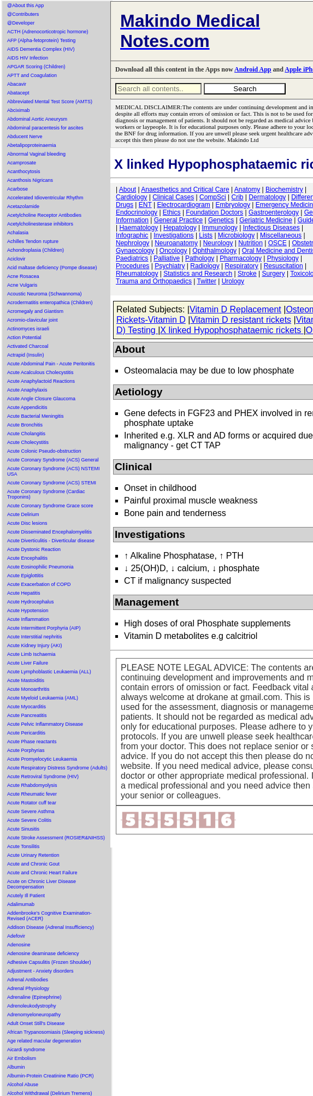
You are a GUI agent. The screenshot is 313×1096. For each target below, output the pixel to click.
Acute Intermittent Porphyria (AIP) (44, 628)
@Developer (20, 23)
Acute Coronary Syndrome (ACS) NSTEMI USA (53, 471)
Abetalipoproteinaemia (31, 145)
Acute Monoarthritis (28, 689)
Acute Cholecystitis (28, 442)
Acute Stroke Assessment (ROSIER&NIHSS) (56, 837)
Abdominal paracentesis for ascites (45, 128)
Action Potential (24, 337)
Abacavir (16, 84)
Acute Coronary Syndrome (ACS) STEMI (51, 482)
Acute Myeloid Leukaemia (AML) (42, 698)
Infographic (132, 235)
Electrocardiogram (183, 205)
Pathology (199, 258)
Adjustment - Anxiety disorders (40, 971)
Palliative (166, 258)
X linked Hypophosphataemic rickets (231, 330)
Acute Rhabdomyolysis (32, 785)
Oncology (173, 250)
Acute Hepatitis (23, 593)
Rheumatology (137, 273)
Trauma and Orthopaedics (154, 281)
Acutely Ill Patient (26, 895)
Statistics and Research (197, 273)
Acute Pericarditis (26, 733)
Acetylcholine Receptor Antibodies (44, 215)
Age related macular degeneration (44, 1041)
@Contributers (23, 14)
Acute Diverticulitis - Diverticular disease (51, 540)
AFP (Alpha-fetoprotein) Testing (41, 40)
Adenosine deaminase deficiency (43, 953)
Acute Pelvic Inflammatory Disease (45, 724)
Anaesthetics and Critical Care (185, 189)
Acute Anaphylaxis (27, 390)
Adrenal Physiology (28, 988)
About (127, 189)
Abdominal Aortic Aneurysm (37, 119)
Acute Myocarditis (26, 706)
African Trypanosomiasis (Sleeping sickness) (56, 1032)
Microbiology (236, 235)
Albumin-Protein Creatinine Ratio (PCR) (50, 1076)
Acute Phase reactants (32, 741)
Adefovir (16, 936)
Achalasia (17, 232)
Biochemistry (284, 189)
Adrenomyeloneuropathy (34, 1014)
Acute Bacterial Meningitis (35, 416)
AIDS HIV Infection (27, 58)
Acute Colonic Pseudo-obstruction (44, 451)
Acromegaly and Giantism (35, 311)
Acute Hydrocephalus (30, 602)
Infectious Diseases (271, 228)
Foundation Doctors (214, 212)
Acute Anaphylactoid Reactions (41, 381)
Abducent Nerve (25, 136)
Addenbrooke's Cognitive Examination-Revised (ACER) (49, 915)
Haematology (138, 228)
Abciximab (18, 110)
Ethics (172, 212)
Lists (205, 235)
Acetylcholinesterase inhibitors (40, 224)
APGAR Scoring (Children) (36, 66)
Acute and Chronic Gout (33, 864)
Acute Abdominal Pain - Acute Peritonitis (51, 363)
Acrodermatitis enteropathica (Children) (50, 302)
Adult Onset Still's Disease (35, 1023)
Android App (252, 69)
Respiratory (241, 266)
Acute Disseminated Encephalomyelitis (49, 532)
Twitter (206, 281)
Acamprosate (21, 162)
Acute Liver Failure (27, 663)
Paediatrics (132, 258)
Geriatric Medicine (265, 220)
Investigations (173, 235)
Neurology (218, 243)
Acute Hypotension (28, 610)
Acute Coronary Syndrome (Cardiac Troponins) (46, 494)
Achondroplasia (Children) (35, 250)
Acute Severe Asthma (31, 811)
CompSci (212, 197)
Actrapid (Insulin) (25, 355)
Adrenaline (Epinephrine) (34, 997)
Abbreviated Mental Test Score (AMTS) (49, 101)
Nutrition (250, 243)
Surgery (273, 273)
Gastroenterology (274, 212)
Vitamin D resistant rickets (240, 319)
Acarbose (17, 189)
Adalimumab (20, 904)
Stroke (247, 273)
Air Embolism (21, 1058)
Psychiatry (170, 266)
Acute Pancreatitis (27, 715)
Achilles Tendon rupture (32, 241)
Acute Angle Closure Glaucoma (41, 398)
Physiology (283, 258)
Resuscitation (283, 266)
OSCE (277, 243)
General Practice (178, 220)
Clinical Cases (173, 197)
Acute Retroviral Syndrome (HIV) (43, 776)
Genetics (221, 220)
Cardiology (131, 197)
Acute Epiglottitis (25, 575)
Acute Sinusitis (23, 829)
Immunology (219, 228)
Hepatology (180, 228)
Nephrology (132, 243)
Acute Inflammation (28, 619)
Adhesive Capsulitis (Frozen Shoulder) (49, 962)
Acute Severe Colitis (29, 820)
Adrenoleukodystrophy (31, 1006)
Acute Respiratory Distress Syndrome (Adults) (57, 768)
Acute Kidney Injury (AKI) (34, 645)
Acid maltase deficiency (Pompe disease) (52, 267)
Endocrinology (136, 212)
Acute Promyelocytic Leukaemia (42, 759)
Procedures (132, 266)
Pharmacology (241, 258)
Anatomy (247, 189)
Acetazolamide (23, 206)
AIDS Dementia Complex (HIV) (41, 49)
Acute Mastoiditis (25, 680)
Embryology (233, 205)
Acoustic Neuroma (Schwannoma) (44, 294)
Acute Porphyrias (26, 750)
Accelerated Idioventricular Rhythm (45, 197)
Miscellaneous (281, 235)
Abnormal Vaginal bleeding (36, 154)
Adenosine (19, 944)
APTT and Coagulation (32, 75)
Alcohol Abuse (22, 1084)
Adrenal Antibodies (27, 979)
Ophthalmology (214, 250)
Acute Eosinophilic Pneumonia (40, 567)
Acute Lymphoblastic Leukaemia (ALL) (49, 671)
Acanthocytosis (23, 171)
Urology (233, 281)
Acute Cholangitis (26, 433)
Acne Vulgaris (22, 285)
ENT (145, 205)
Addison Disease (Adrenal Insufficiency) (50, 927)
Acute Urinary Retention (33, 855)
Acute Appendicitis (27, 407)
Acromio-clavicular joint (32, 320)
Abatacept (18, 93)
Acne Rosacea (23, 276)
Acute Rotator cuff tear (31, 802)
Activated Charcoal (28, 346)
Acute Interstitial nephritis (34, 636)
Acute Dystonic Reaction (34, 549)
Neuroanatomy (176, 243)
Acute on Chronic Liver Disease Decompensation (41, 884)
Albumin (16, 1067)
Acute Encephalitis (27, 558)
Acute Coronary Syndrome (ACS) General (53, 460)
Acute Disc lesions (27, 523)
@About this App (25, 5)
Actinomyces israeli (28, 328)
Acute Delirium (23, 514)
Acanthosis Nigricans (30, 180)
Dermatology (267, 197)
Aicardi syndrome (26, 1049)
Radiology (204, 266)
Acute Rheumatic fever (32, 794)
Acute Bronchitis (25, 425)
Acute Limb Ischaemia (31, 654)
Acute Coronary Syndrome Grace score (50, 505)
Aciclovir (16, 259)
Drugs (124, 205)
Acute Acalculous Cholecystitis (40, 372)
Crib (237, 197)
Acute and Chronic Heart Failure (42, 872)
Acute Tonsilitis (23, 846)
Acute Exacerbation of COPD (39, 584)
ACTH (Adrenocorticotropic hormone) (47, 31)
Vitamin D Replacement (235, 309)
